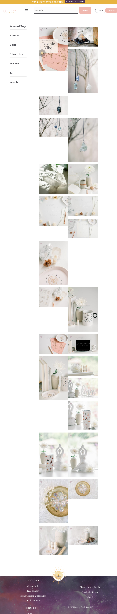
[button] (26, 10)
